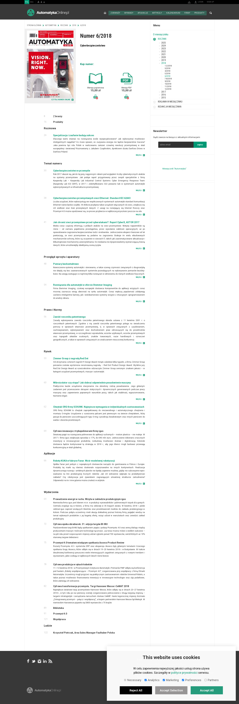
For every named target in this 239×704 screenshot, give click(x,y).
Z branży (116, 13)
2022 (163, 51)
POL (27, 2)
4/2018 (167, 70)
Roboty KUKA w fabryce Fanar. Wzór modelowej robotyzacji (84, 460)
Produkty (199, 13)
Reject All (136, 690)
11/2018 (168, 86)
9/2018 (167, 81)
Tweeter (33, 661)
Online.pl (44, 694)
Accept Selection (171, 690)
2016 (163, 94)
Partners (212, 680)
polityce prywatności (184, 672)
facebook (28, 661)
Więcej (139, 155)
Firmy (187, 13)
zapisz (200, 144)
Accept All (207, 690)
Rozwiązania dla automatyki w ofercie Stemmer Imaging (82, 284)
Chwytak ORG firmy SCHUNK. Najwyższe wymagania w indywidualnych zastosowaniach (98, 406)
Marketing (171, 680)
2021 (163, 54)
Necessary (132, 680)
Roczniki (162, 38)
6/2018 (167, 76)
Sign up (210, 2)
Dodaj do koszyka (96, 96)
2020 (163, 56)
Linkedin (44, 661)
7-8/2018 (168, 78)
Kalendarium (173, 13)
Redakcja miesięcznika (169, 106)
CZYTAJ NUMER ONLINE (60, 99)
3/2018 (167, 68)
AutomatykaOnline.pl (48, 12)
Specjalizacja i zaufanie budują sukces (73, 135)
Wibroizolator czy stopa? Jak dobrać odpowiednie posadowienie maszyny (92, 382)
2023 (163, 48)
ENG (32, 2)
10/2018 (168, 83)
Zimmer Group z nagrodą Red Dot (70, 358)
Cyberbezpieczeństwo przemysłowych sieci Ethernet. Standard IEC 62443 (92, 197)
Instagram (39, 661)
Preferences (191, 680)
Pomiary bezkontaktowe (66, 263)
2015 (163, 97)
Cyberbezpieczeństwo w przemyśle (71, 170)
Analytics (152, 680)
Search (210, 13)
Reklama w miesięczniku (170, 101)
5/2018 (167, 73)
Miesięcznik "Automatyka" (174, 168)
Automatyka (50, 25)
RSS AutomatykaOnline (50, 661)
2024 (163, 45)
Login (200, 2)
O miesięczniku (160, 34)
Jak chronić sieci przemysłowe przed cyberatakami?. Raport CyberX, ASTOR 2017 (96, 222)
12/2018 (168, 88)
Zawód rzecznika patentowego (69, 316)
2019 (163, 59)
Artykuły (157, 13)
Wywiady (129, 13)
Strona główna (105, 13)
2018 (163, 62)
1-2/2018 (168, 65)
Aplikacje (144, 13)
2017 (163, 91)
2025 (163, 42)
